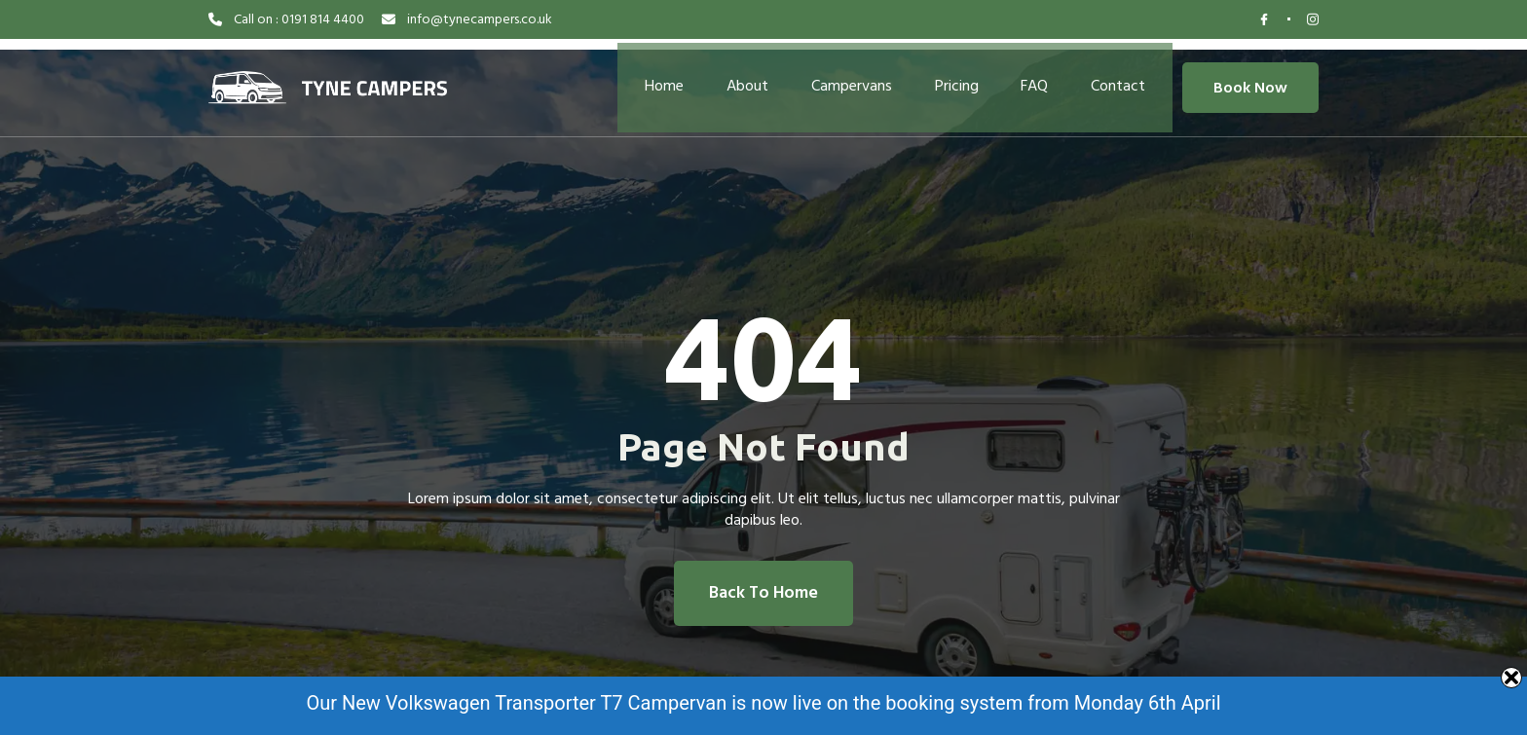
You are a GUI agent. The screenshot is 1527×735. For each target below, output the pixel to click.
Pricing (959, 78)
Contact (1132, 78)
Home (648, 78)
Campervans (847, 78)
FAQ (1043, 78)
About (738, 78)
